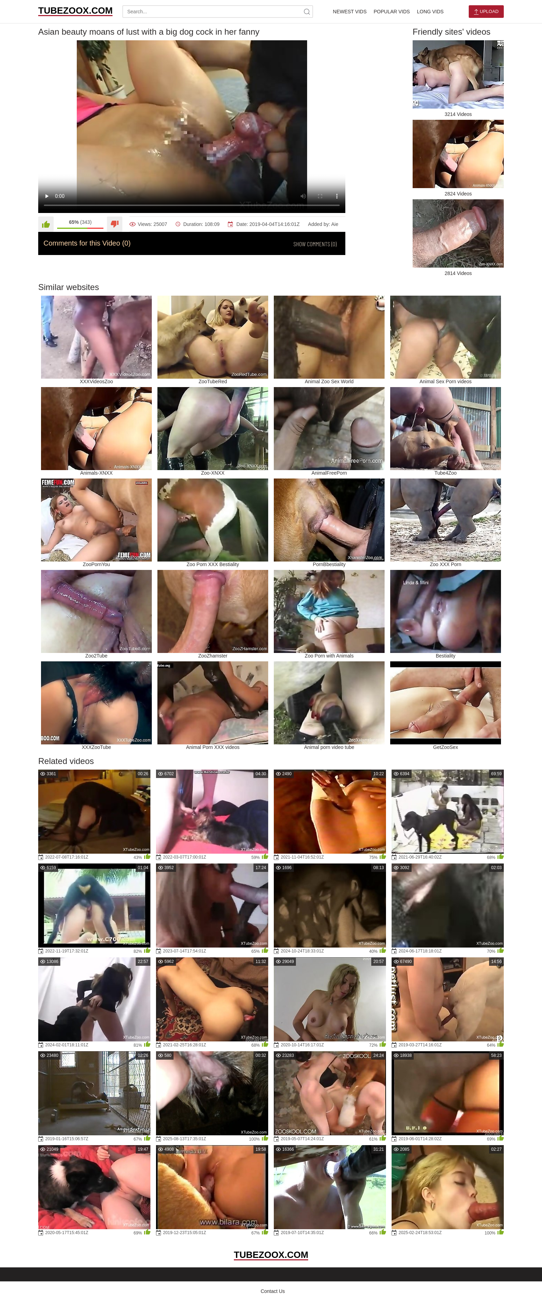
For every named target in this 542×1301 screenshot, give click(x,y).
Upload (486, 12)
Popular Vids (392, 11)
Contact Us (272, 1291)
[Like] (46, 224)
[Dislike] (114, 224)
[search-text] (217, 11)
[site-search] (306, 11)
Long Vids (430, 11)
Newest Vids (350, 11)
